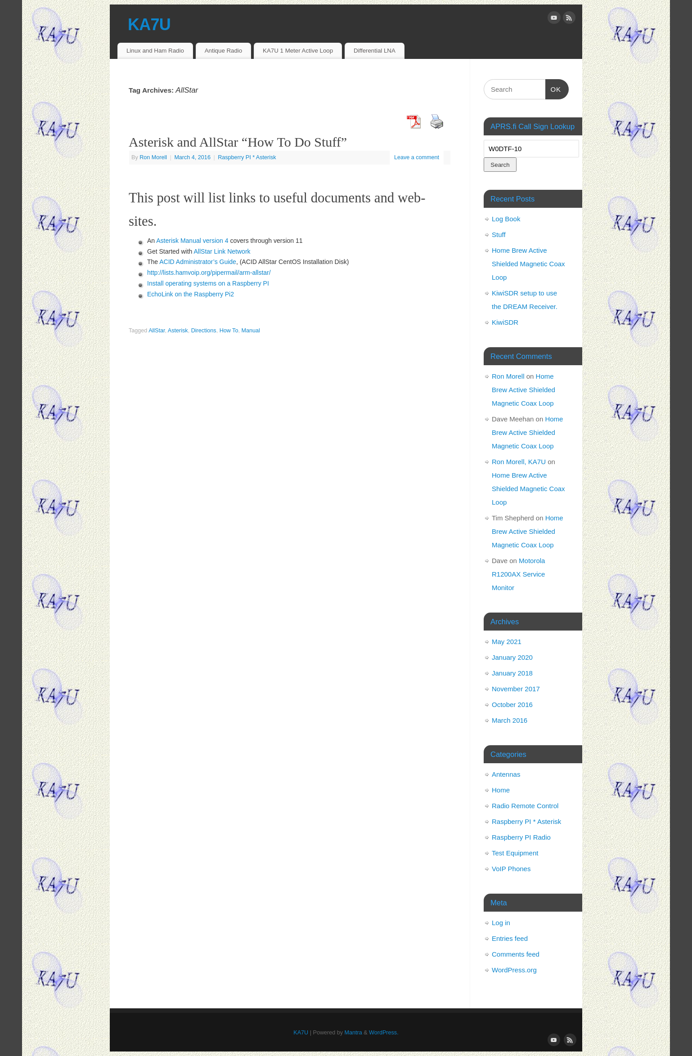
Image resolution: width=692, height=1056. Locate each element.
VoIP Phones (511, 869)
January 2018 (512, 673)
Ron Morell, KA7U (519, 461)
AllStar (156, 330)
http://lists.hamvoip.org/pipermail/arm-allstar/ (209, 272)
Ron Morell (153, 157)
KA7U (149, 24)
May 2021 (506, 641)
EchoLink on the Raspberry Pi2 (190, 294)
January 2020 (512, 657)
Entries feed (510, 938)
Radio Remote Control (525, 806)
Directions (203, 330)
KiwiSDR (505, 322)
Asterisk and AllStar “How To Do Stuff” (238, 141)
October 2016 (512, 704)
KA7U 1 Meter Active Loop (298, 50)
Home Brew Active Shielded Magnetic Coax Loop (528, 263)
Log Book (506, 219)
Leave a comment (416, 157)
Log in (501, 922)
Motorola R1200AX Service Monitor (518, 574)
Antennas (506, 774)
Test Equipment (515, 853)
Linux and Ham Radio (155, 50)
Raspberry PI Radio (521, 837)
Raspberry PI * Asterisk (247, 157)
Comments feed (515, 954)
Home (501, 790)
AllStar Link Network (222, 251)
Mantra (353, 1032)
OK (553, 88)
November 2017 (516, 689)
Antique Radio (224, 50)
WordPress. (384, 1032)
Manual (250, 330)
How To (229, 330)
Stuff (499, 234)
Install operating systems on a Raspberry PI (208, 283)
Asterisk (178, 330)
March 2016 (509, 720)
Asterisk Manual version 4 (192, 240)
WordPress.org (514, 970)
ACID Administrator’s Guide (197, 261)
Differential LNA (374, 50)
